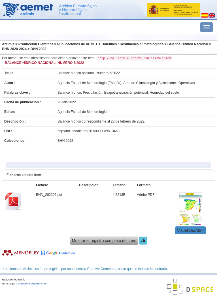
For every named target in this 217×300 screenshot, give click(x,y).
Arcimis (8, 44)
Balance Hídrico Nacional (187, 44)
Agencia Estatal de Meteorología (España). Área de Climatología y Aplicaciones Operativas (126, 83)
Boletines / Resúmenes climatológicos (132, 44)
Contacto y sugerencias (31, 283)
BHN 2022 (38, 49)
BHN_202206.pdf (49, 195)
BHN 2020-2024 (14, 49)
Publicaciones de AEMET (77, 44)
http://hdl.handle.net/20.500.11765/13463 (89, 131)
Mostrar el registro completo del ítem (104, 240)
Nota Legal (8, 283)
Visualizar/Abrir (190, 230)
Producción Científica (35, 44)
